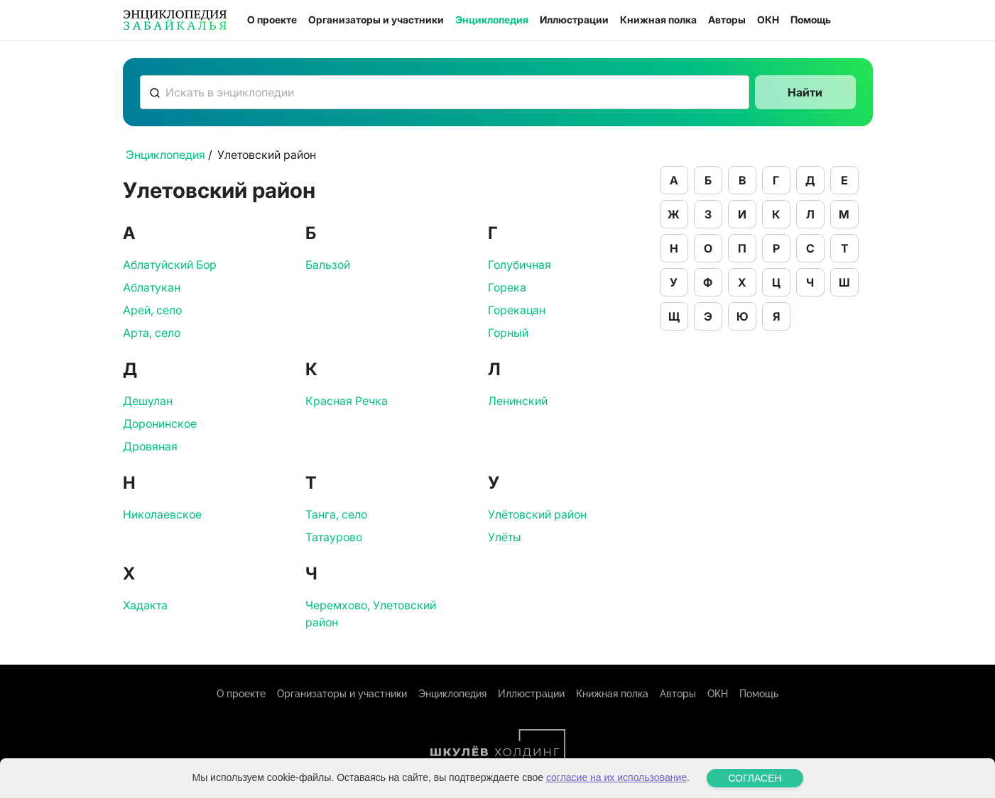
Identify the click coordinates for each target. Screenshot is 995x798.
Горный (508, 333)
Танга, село (336, 514)
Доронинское (160, 423)
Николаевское (162, 514)
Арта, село (151, 333)
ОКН (768, 19)
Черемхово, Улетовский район (370, 613)
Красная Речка (346, 401)
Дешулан (148, 401)
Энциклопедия (491, 19)
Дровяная (150, 446)
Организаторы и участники (376, 19)
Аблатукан (151, 287)
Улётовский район (537, 514)
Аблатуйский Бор (170, 264)
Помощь (810, 19)
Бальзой (327, 264)
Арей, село (152, 310)
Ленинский (518, 401)
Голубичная (519, 264)
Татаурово (333, 537)
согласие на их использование (616, 777)
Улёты (504, 537)
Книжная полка (658, 19)
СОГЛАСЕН (754, 778)
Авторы (727, 19)
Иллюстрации (574, 19)
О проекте (272, 19)
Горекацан (516, 310)
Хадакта (145, 605)
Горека (507, 287)
